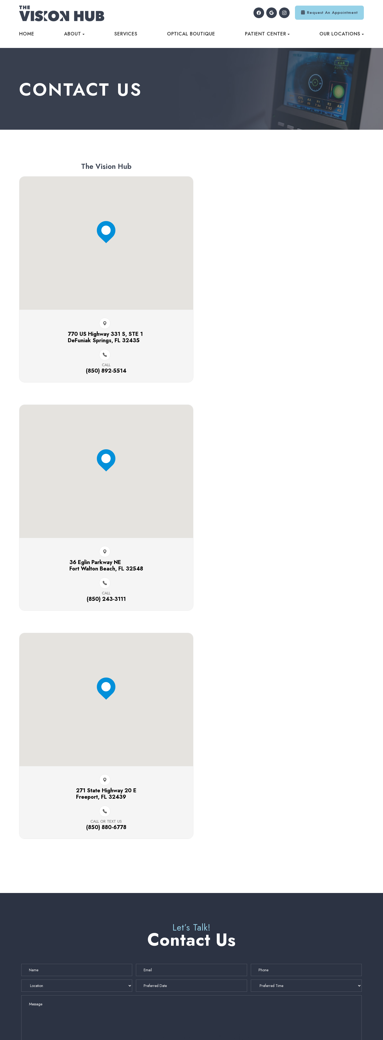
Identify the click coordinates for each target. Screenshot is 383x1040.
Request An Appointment (332, 12)
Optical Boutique (191, 33)
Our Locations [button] (341, 33)
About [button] (74, 33)
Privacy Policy (174, 1030)
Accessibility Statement (135, 1030)
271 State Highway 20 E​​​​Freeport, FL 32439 (100, 568)
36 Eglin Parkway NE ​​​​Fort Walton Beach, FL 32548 (282, 342)
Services (126, 33)
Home (26, 33)
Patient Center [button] (267, 33)
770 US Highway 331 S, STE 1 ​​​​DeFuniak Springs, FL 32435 (101, 342)
